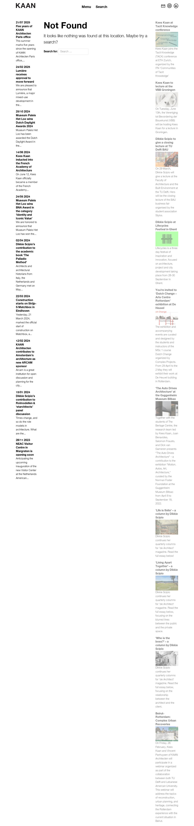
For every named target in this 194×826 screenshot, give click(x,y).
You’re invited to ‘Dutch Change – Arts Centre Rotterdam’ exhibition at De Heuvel (166, 298)
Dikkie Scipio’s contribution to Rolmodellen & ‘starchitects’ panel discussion (25, 405)
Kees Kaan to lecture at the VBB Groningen (165, 86)
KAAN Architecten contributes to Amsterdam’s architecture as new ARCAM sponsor (25, 355)
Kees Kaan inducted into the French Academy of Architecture (24, 163)
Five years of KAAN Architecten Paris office (24, 31)
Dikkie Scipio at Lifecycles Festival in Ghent (166, 225)
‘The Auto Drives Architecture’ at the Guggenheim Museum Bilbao (166, 393)
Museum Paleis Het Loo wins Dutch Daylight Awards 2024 (26, 120)
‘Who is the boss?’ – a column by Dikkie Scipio (166, 643)
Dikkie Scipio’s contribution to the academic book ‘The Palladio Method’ (25, 253)
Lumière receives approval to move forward (25, 76)
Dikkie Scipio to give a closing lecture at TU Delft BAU (165, 144)
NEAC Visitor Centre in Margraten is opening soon (25, 449)
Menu (86, 7)
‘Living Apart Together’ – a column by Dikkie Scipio (166, 568)
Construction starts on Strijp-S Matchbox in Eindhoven (26, 305)
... (24, 60)
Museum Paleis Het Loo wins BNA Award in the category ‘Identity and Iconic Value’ (26, 209)
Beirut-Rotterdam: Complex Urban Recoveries (165, 719)
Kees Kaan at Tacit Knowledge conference (166, 26)
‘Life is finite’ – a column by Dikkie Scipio (166, 514)
